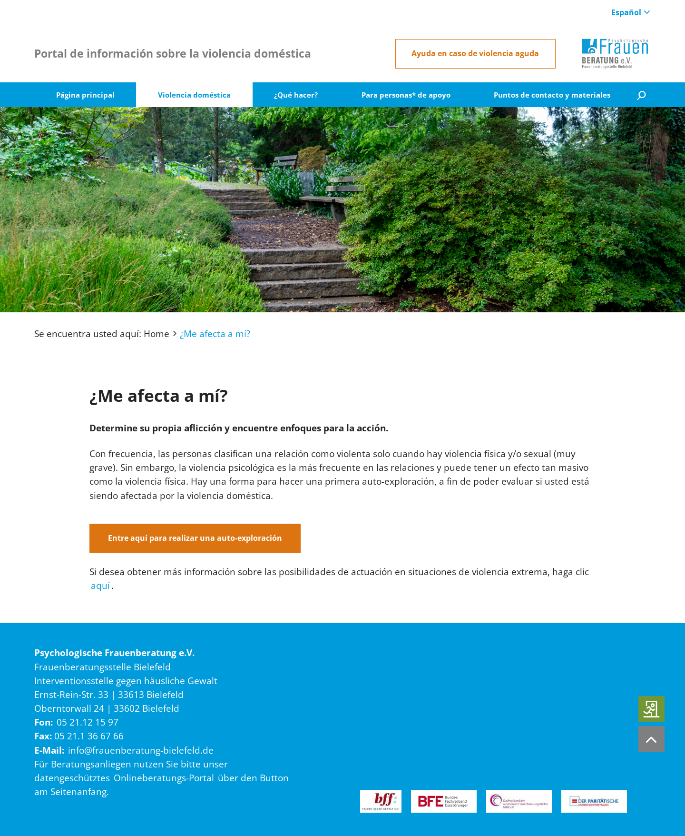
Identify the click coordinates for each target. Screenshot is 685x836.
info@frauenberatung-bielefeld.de (141, 750)
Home (156, 333)
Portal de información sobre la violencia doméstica (172, 53)
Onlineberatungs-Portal (164, 777)
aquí (100, 585)
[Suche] (641, 95)
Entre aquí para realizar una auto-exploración (195, 538)
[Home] (615, 53)
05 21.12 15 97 (87, 722)
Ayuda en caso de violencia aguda (475, 53)
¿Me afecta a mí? (215, 333)
